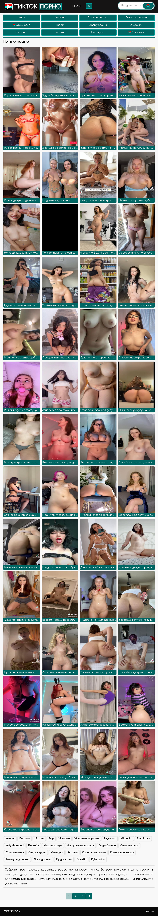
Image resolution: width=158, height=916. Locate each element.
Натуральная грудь (80, 845)
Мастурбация (98, 25)
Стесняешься (129, 845)
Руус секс (110, 838)
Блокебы (33, 845)
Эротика (136, 32)
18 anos (39, 838)
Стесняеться (15, 852)
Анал (21, 17)
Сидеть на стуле (94, 852)
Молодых (57, 852)
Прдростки (64, 859)
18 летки (64, 838)
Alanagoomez (42, 859)
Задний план (107, 845)
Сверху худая (37, 852)
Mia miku (126, 838)
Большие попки (98, 17)
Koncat (10, 838)
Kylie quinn (98, 859)
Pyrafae (72, 852)
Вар (51, 838)
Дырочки (136, 25)
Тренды (75, 6)
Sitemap (149, 911)
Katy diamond (14, 845)
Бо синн (24, 838)
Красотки (21, 32)
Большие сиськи (136, 17)
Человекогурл (53, 845)
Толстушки (98, 32)
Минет (59, 17)
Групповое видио (122, 852)
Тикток (33, 6)
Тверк (60, 25)
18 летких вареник (86, 838)
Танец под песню (17, 859)
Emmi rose (143, 838)
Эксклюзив (21, 25)
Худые (60, 32)
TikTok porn (12, 911)
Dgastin (81, 859)
